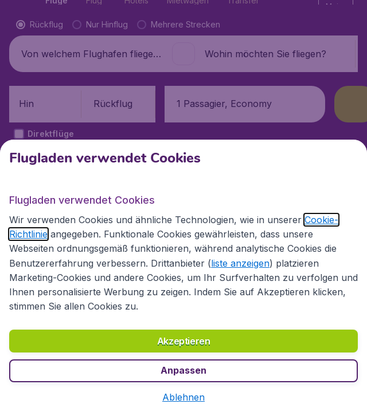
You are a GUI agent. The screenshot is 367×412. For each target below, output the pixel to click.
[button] (183, 397)
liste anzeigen (240, 263)
